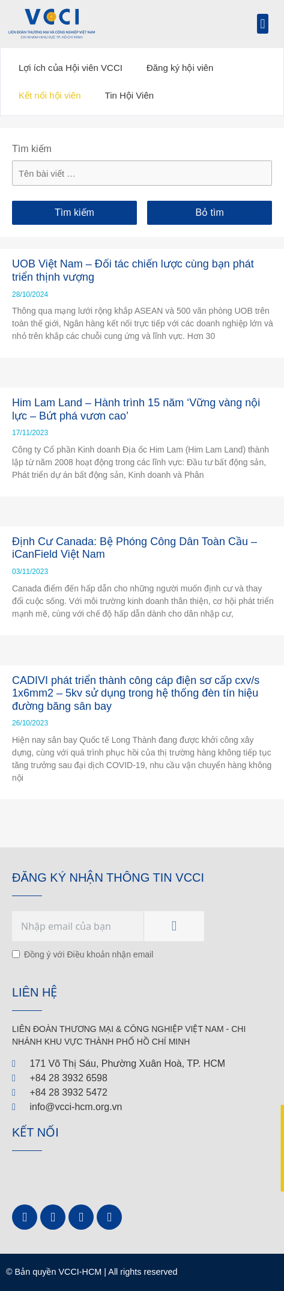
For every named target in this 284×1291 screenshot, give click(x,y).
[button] (262, 24)
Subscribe (174, 926)
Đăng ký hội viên (180, 68)
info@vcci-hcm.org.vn (75, 1107)
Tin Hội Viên (129, 95)
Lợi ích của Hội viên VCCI (70, 68)
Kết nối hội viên (50, 95)
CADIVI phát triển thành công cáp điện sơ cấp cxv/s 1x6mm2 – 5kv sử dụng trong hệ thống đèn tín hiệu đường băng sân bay (135, 693)
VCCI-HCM (79, 1272)
